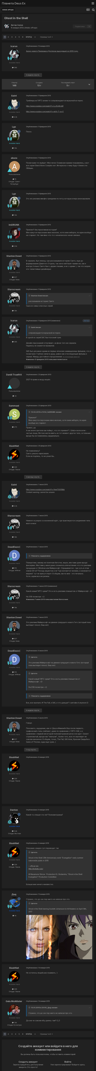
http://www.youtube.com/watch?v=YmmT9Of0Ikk (45, 489)
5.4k (14, 831)
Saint (14, 95)
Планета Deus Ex (13, 3)
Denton (14, 810)
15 (14, 179)
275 (14, 427)
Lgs (14, 126)
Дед (14, 894)
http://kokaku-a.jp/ (36, 869)
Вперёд (29, 37)
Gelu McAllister (14, 1001)
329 (14, 467)
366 (14, 67)
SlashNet (14, 446)
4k (14, 916)
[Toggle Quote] (30, 296)
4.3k (14, 117)
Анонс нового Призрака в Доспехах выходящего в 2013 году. (52, 51)
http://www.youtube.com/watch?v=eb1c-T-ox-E (45, 111)
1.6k (14, 148)
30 (15, 396)
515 (14, 568)
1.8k (14, 311)
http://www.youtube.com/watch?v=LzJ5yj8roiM (44, 106)
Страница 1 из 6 (46, 37)
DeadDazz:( (14, 547)
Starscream (14, 289)
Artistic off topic (31, 28)
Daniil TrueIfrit (14, 374)
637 (14, 277)
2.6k (14, 246)
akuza (14, 158)
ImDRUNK (14, 225)
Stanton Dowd (14, 256)
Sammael (14, 405)
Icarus (20, 25)
